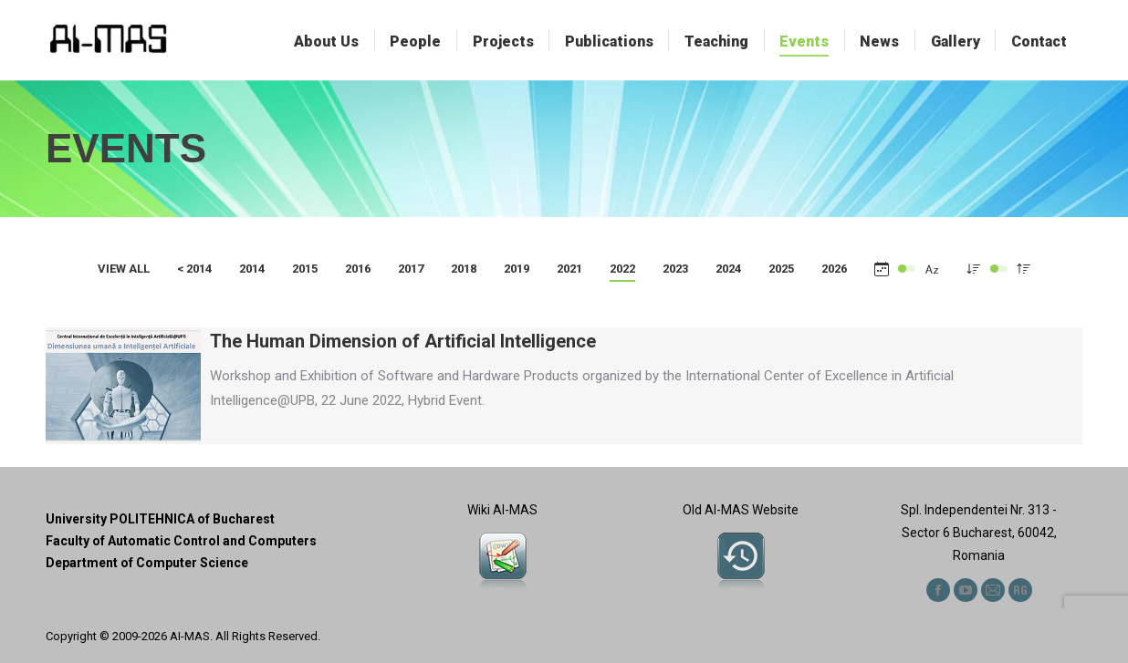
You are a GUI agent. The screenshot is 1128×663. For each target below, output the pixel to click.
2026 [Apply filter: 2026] (834, 268)
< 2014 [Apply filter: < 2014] (194, 268)
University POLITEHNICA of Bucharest (160, 519)
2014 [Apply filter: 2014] (252, 268)
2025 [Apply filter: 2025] (781, 268)
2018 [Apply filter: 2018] (463, 268)
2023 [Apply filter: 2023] (675, 268)
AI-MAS (190, 636)
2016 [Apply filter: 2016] (358, 268)
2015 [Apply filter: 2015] (305, 268)
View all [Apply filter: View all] (124, 268)
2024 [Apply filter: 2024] (728, 268)
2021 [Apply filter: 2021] (569, 268)
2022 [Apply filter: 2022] (622, 268)
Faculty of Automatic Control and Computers (181, 541)
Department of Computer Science (147, 562)
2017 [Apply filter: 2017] (410, 268)
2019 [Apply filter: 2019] (516, 268)
